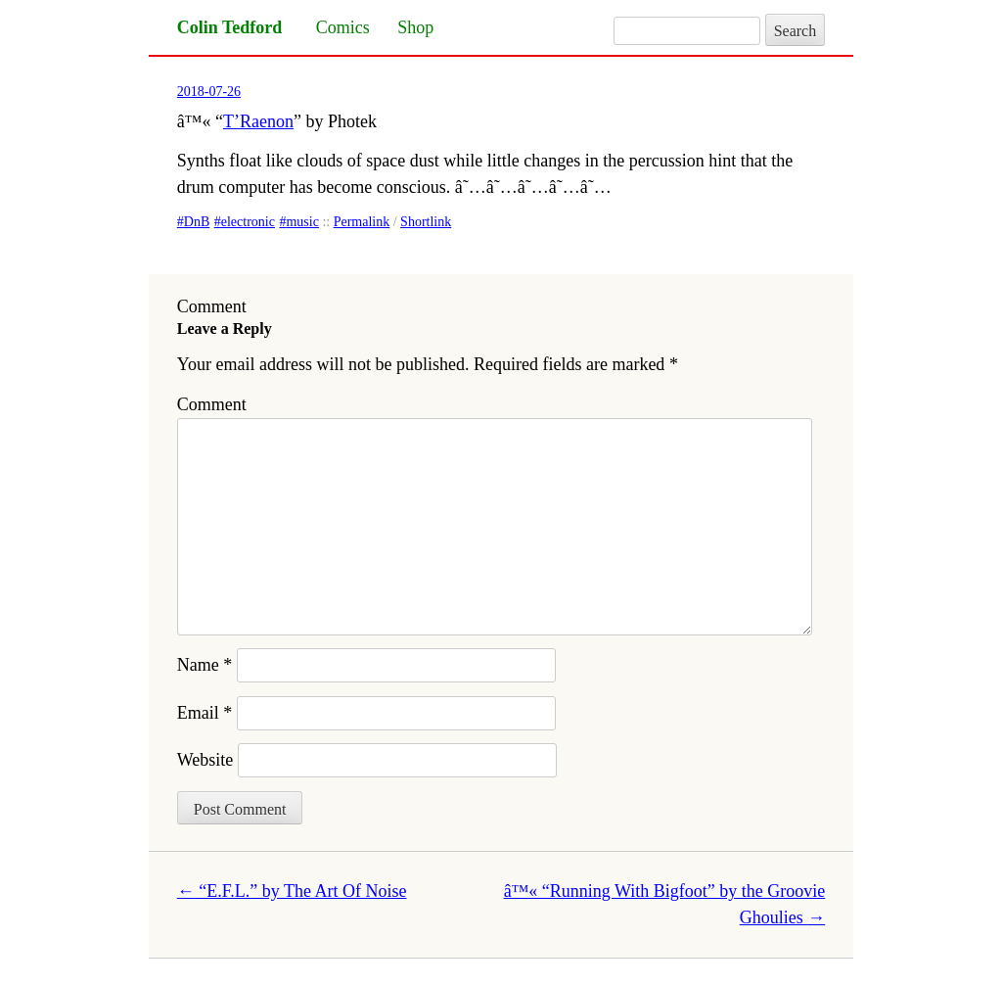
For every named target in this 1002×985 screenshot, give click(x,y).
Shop (415, 27)
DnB (196, 221)
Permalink (362, 221)
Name (204, 665)
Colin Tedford (230, 27)
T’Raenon (258, 121)
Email (205, 713)
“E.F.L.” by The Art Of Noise (292, 891)
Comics (343, 27)
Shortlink (425, 221)
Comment (212, 404)
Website (205, 760)
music (302, 221)
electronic (248, 221)
